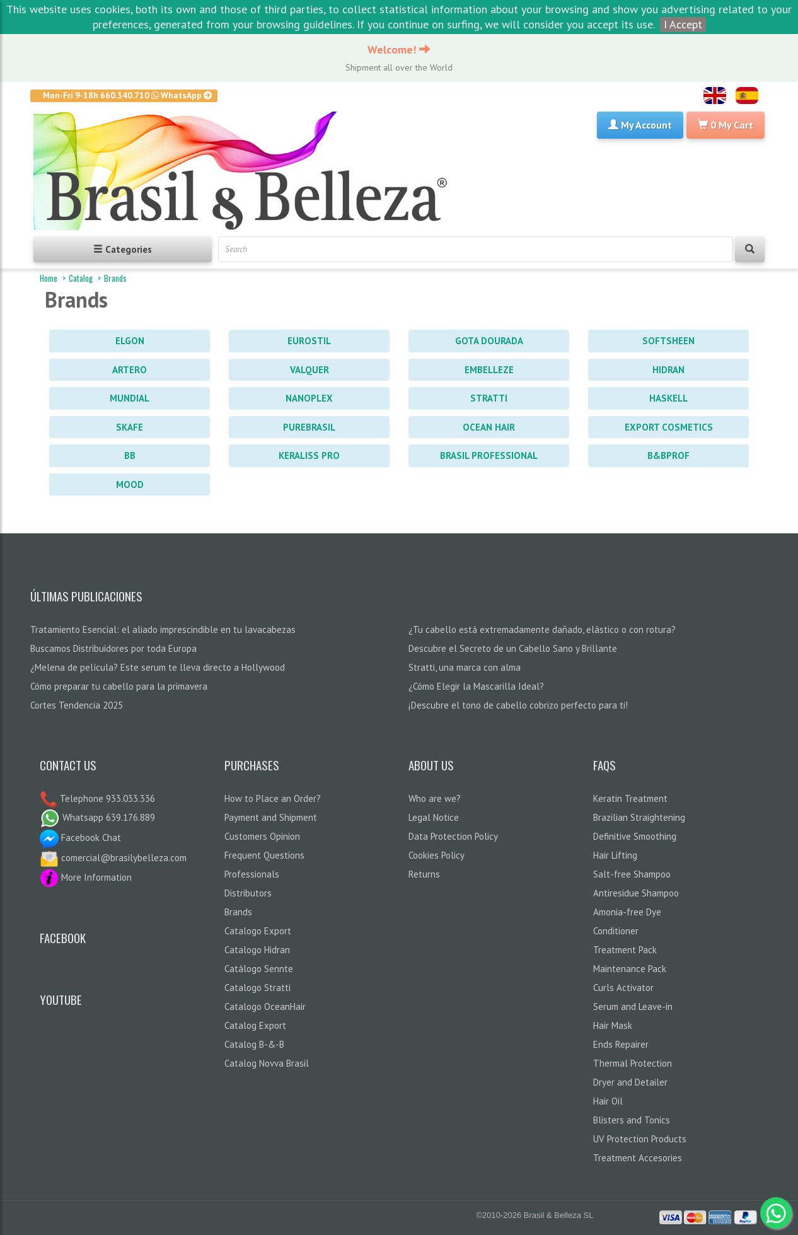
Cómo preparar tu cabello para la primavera (118, 686)
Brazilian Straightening (639, 817)
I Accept (683, 24)
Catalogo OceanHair (265, 1006)
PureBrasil (309, 427)
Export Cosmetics (669, 427)
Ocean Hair (489, 427)
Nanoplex (309, 398)
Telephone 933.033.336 (106, 798)
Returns (424, 874)
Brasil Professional (489, 455)
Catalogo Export (257, 931)
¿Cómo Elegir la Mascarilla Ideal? (476, 686)
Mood (130, 484)
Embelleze (489, 370)
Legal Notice (433, 817)
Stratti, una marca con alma (464, 667)
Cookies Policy (436, 855)
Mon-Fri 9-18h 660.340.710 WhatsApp (127, 95)
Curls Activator (623, 988)
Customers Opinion (262, 836)
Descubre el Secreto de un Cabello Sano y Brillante (512, 648)
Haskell (668, 398)
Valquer (309, 370)
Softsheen (668, 341)
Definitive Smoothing (634, 836)
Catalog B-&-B (254, 1044)
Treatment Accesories (637, 1158)
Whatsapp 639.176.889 (97, 817)
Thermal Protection (632, 1063)
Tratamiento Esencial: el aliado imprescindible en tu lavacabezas (163, 629)
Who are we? (434, 798)
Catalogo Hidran (257, 950)
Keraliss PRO (309, 455)
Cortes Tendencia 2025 (76, 705)
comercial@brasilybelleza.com (113, 858)
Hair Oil (608, 1101)
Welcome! (399, 49)
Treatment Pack (625, 950)
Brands (115, 278)
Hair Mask (612, 1025)
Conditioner (616, 931)
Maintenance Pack (629, 969)
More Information (86, 877)
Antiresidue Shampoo (636, 893)
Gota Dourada (489, 341)
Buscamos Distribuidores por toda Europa (113, 648)
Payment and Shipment (270, 817)
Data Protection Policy (453, 836)
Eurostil (309, 341)
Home (48, 278)
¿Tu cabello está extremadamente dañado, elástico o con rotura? (542, 629)
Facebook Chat (80, 838)
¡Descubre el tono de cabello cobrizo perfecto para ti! (518, 705)
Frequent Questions (264, 855)
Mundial (129, 398)
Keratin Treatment (630, 798)
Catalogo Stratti (257, 988)
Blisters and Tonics (631, 1120)
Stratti (488, 398)
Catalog (81, 278)
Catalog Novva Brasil (266, 1063)
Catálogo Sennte (258, 969)
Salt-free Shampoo (632, 874)
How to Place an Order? (272, 798)
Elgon (129, 341)
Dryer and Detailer (630, 1082)
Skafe (129, 427)
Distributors (248, 893)
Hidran (668, 370)
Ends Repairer (621, 1044)
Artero (129, 370)
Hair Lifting (615, 855)
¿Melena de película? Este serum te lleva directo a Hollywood (157, 667)
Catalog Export (255, 1025)
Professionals (251, 874)
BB (130, 455)
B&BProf (668, 455)
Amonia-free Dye (627, 912)
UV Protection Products (639, 1139)
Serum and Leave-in (633, 1006)
